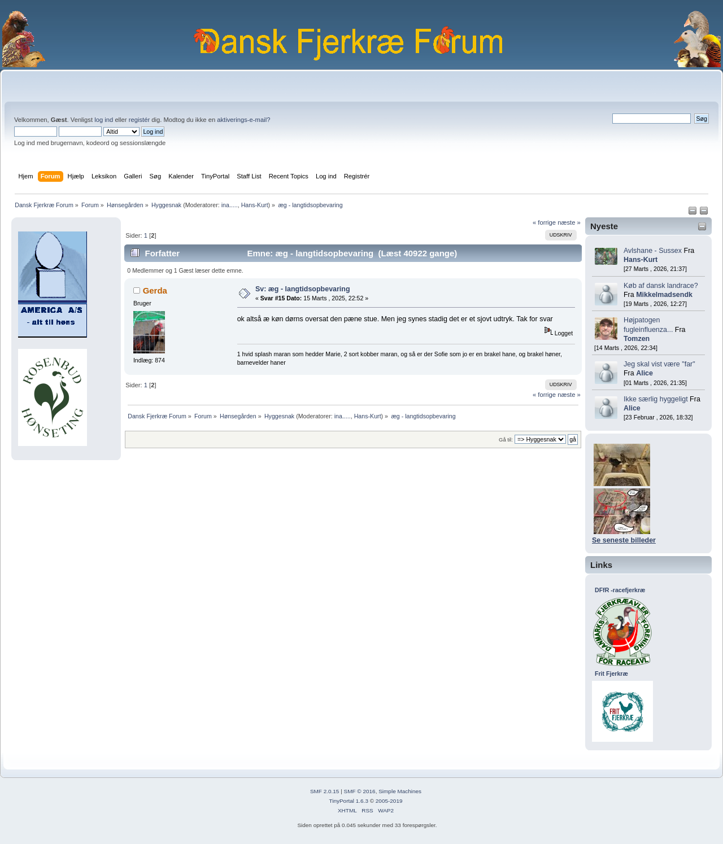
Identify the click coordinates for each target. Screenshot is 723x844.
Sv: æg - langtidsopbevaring (302, 289)
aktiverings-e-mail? (243, 119)
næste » (569, 222)
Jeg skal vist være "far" (659, 364)
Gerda (155, 290)
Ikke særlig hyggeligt (656, 399)
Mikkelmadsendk (664, 295)
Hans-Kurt (254, 205)
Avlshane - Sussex (653, 251)
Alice (644, 373)
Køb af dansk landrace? (661, 286)
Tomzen (637, 339)
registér (139, 119)
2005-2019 (389, 801)
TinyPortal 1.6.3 (348, 801)
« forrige (544, 222)
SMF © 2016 (360, 791)
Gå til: (506, 439)
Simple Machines (399, 791)
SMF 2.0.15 (324, 791)
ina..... (229, 205)
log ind (103, 119)
